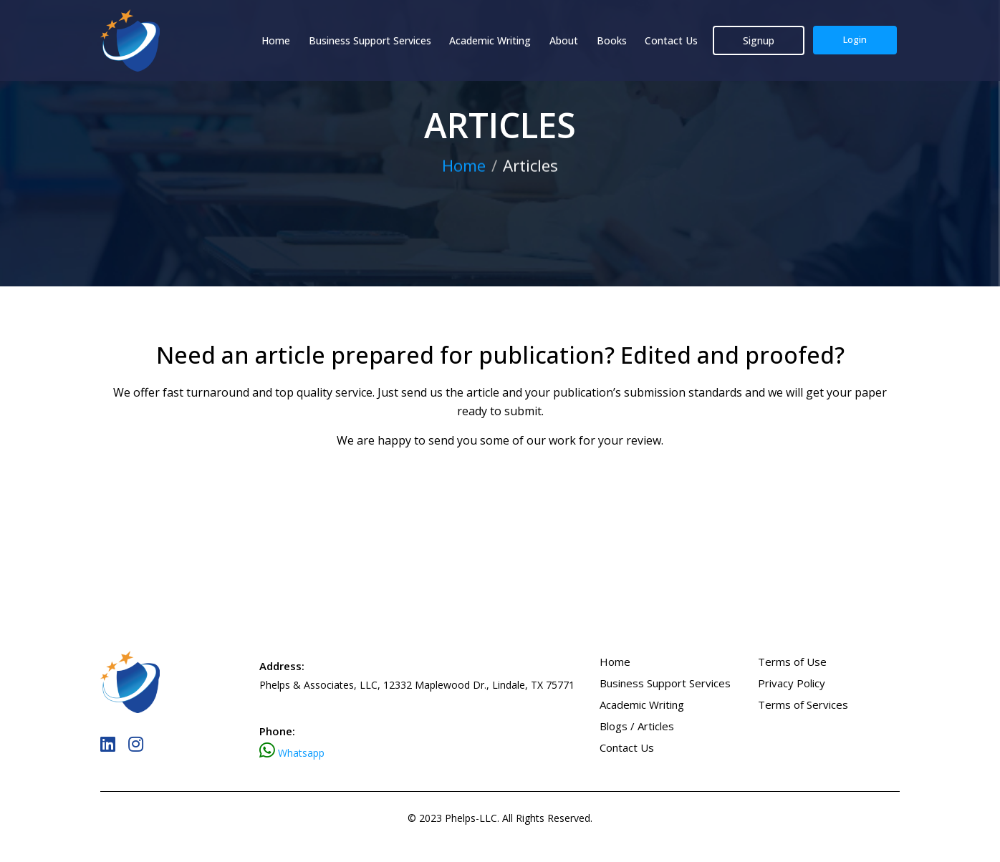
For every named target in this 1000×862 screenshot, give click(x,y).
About (563, 40)
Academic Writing (490, 40)
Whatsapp (301, 753)
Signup (758, 40)
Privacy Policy (791, 683)
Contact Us (671, 40)
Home (275, 40)
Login (855, 39)
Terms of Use (792, 661)
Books (612, 40)
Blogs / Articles (637, 726)
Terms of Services (803, 704)
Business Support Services (370, 40)
